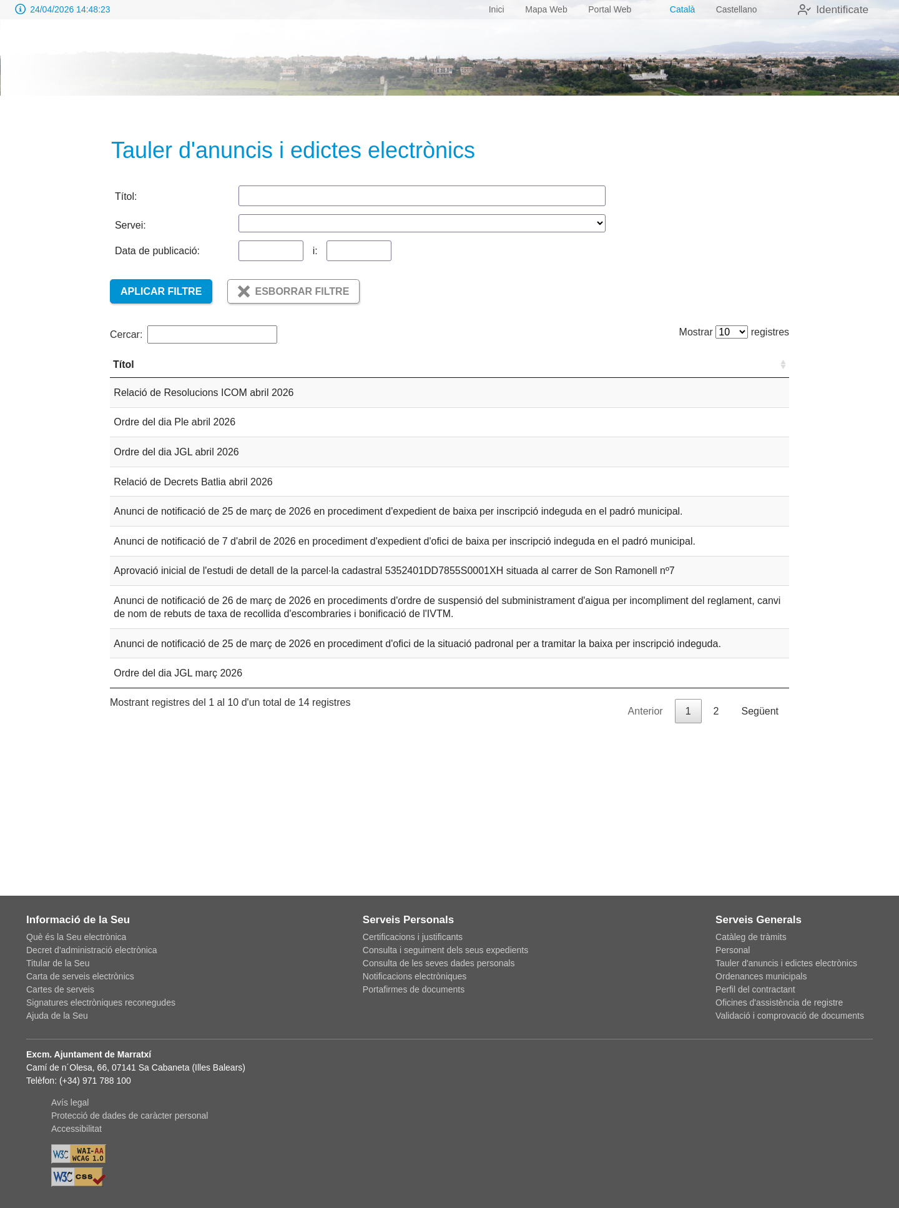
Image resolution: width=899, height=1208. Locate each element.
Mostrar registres (730, 332)
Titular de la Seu (57, 963)
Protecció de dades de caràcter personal (129, 1116)
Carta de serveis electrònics (80, 976)
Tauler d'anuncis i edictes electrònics (786, 963)
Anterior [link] (645, 855)
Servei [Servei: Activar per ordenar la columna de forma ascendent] (755, 377)
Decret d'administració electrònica (91, 950)
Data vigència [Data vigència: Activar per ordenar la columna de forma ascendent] (696, 371)
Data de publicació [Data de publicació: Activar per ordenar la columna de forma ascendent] (625, 371)
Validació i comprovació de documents (789, 1016)
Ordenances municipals (761, 976)
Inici (495, 9)
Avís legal (70, 1102)
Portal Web (608, 9)
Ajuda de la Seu (57, 1016)
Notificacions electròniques (415, 976)
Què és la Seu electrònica (76, 937)
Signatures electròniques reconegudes (100, 1002)
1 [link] (688, 855)
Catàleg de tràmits (751, 937)
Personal (732, 950)
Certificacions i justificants (413, 937)
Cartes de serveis (60, 989)
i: (315, 250)
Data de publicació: (157, 250)
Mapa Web (545, 9)
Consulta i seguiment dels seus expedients (445, 950)
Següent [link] (760, 855)
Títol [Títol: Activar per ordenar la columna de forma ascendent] (123, 377)
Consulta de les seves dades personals (439, 963)
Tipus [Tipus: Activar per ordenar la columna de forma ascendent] (510, 377)
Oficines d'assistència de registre (779, 1002)
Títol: (126, 196)
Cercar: (193, 334)
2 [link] (716, 855)
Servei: (130, 225)
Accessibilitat (76, 1129)
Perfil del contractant (755, 989)
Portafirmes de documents (413, 989)
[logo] (83, 63)
